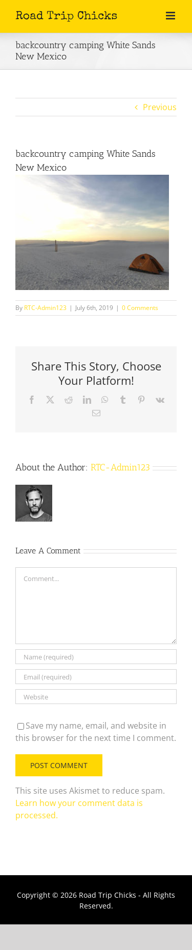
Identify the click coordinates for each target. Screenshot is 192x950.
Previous (160, 107)
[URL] (96, 696)
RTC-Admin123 (45, 307)
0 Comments (140, 307)
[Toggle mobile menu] (171, 15)
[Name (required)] (96, 656)
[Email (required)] (96, 676)
